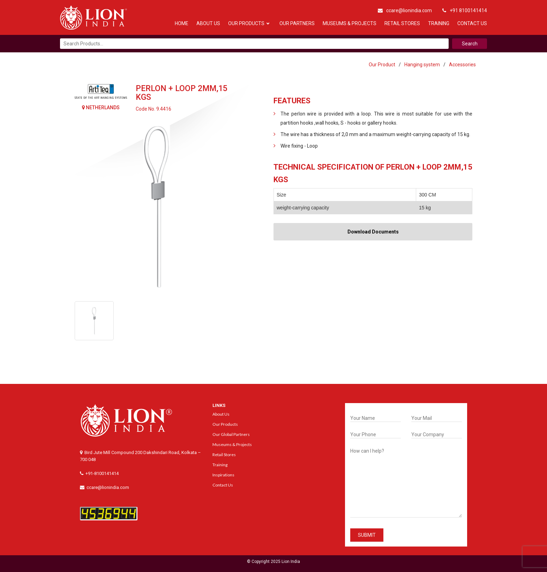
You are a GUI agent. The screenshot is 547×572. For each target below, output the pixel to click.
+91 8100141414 (464, 10)
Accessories (462, 64)
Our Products (246, 23)
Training (438, 23)
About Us (208, 23)
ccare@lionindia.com (405, 10)
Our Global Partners (231, 434)
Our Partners (297, 23)
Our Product (382, 64)
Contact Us (472, 23)
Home (181, 23)
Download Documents (373, 232)
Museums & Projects (349, 23)
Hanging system (422, 64)
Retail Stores (402, 23)
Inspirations (223, 474)
